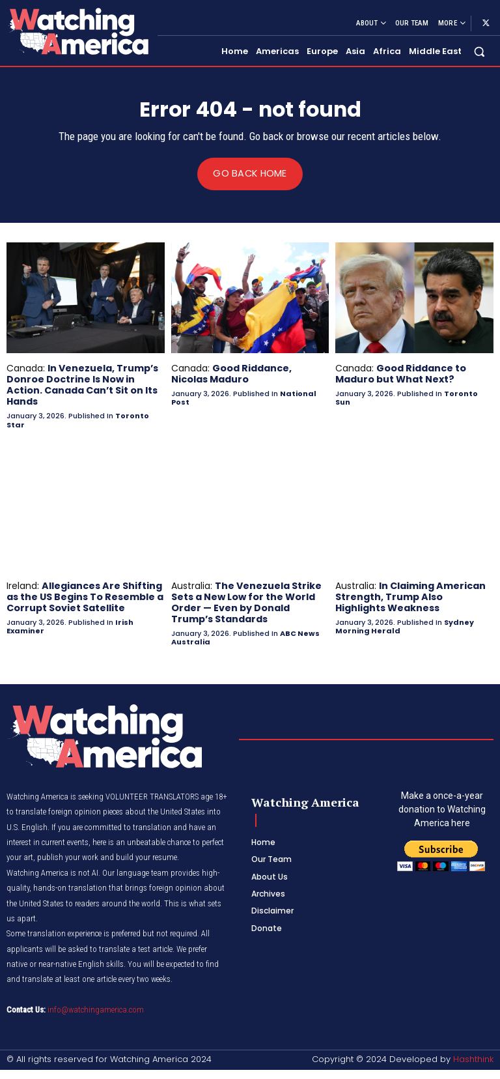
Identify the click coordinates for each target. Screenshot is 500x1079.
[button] (479, 52)
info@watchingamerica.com (96, 1008)
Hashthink (473, 1057)
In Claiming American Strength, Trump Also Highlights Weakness (410, 595)
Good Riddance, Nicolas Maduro (231, 374)
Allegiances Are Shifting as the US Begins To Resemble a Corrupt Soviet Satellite (85, 595)
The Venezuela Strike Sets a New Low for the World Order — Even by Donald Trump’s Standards (246, 601)
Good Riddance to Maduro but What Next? (400, 374)
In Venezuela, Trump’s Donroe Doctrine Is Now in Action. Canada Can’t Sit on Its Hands (82, 384)
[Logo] (76, 31)
